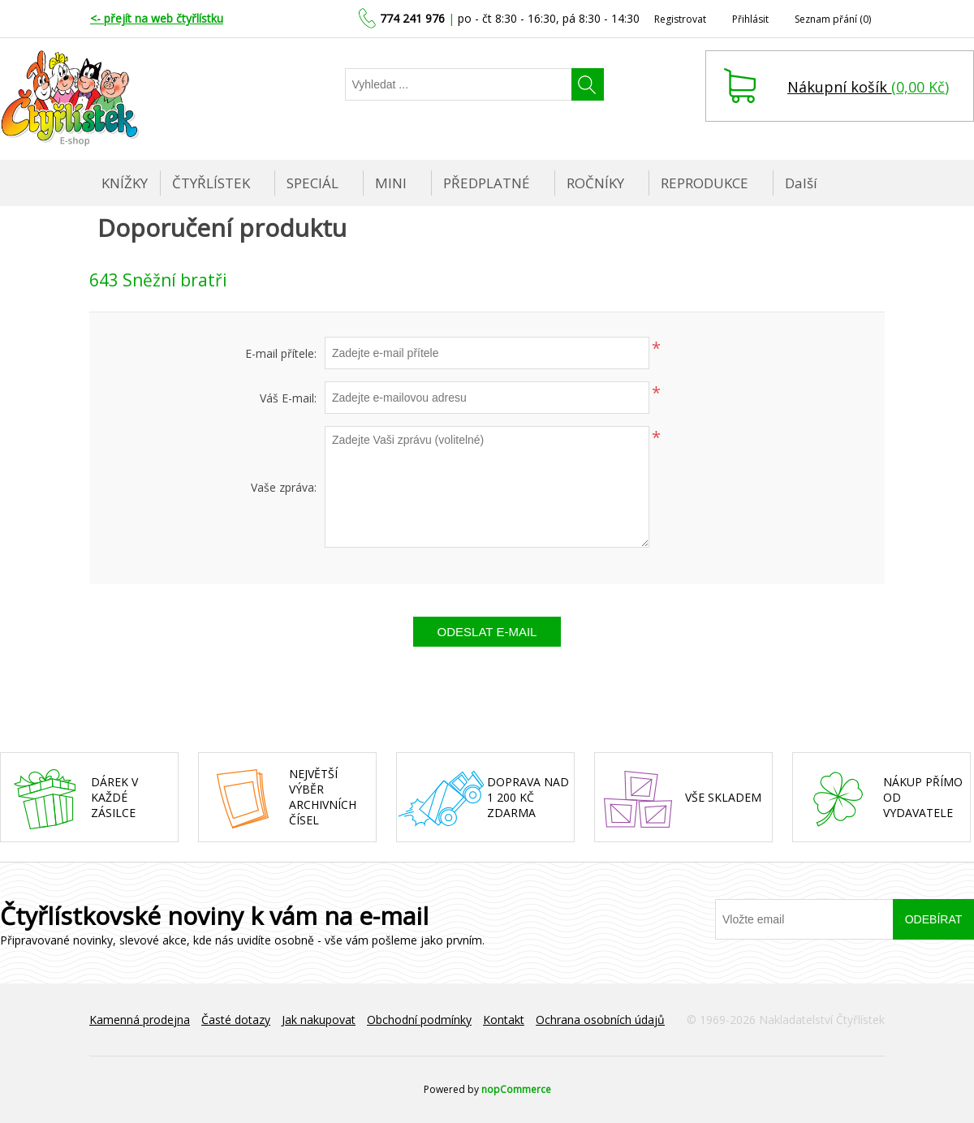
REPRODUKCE (704, 183)
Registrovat (680, 19)
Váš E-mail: (288, 398)
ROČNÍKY (595, 183)
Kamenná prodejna (139, 1019)
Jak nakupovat (319, 1019)
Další (801, 183)
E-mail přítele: (281, 353)
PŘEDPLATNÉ (486, 183)
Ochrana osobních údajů (600, 1019)
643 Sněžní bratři (158, 280)
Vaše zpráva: (284, 487)
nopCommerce (516, 1089)
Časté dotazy (235, 1019)
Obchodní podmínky (419, 1019)
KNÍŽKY (124, 183)
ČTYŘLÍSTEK (211, 183)
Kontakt (503, 1019)
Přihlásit (750, 19)
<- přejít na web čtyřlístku (156, 18)
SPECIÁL (312, 183)
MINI (391, 183)
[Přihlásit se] (804, 919)
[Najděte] (458, 84)
